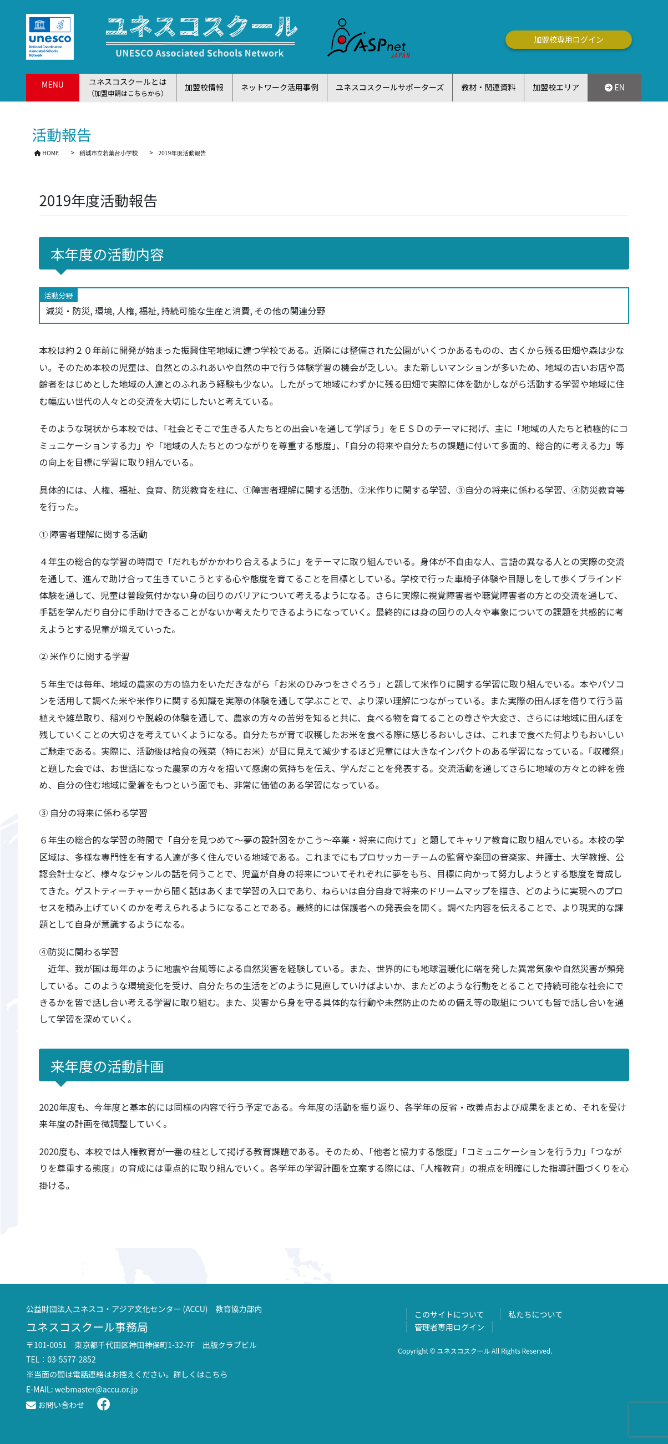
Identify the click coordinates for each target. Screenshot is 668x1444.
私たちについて (536, 1314)
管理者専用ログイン (449, 1327)
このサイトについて (449, 1314)
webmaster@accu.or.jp (96, 1389)
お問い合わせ (55, 1404)
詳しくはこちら (201, 1374)
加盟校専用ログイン (569, 39)
